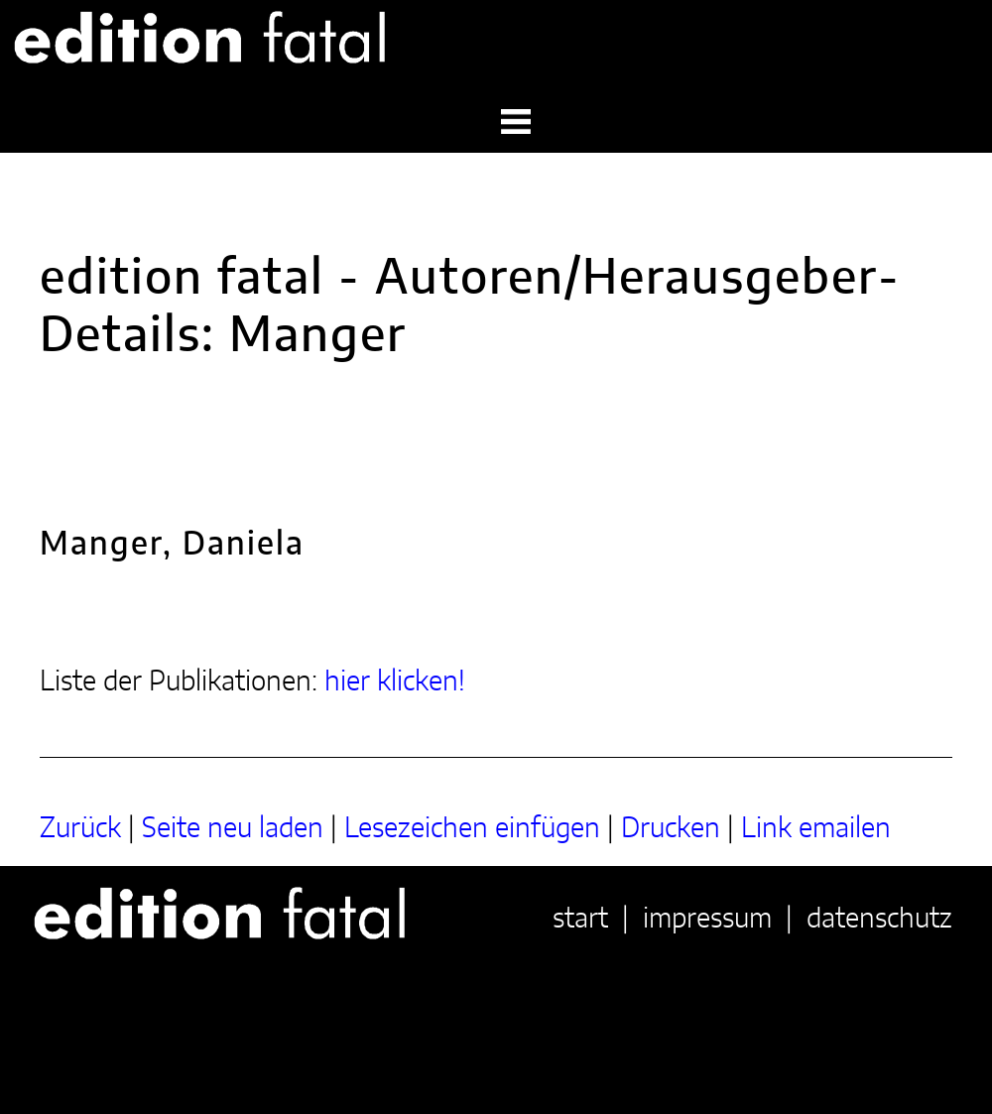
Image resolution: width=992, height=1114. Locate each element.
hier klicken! (394, 682)
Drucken (670, 829)
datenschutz (879, 919)
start (580, 919)
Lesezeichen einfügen (472, 829)
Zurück (80, 829)
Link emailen (816, 829)
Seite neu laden (232, 829)
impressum (707, 919)
